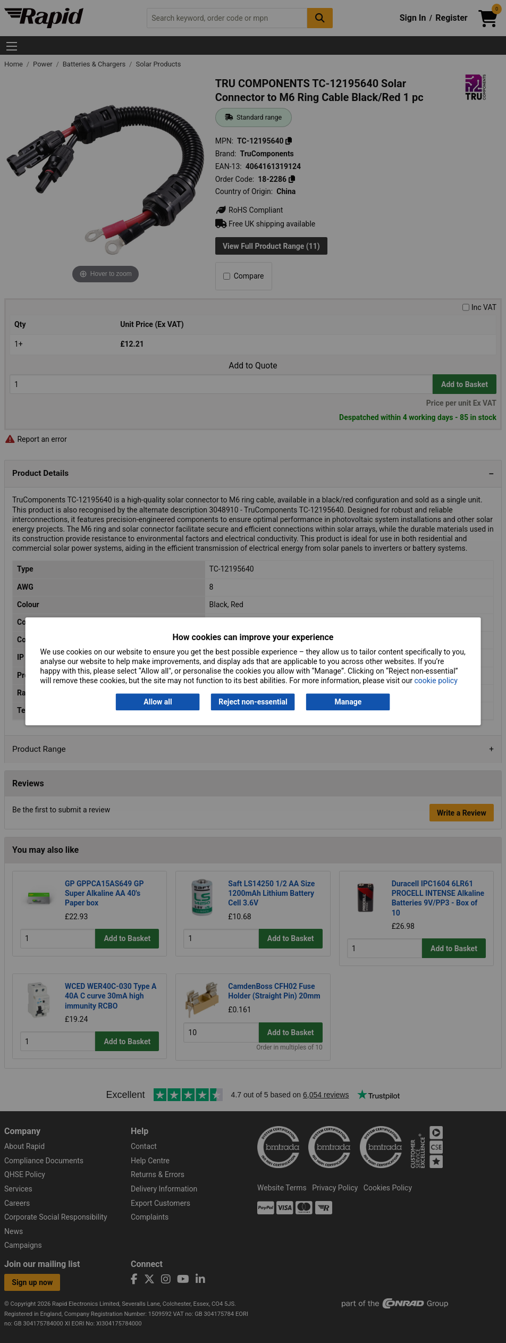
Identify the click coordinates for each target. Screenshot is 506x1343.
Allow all (158, 702)
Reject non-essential (252, 702)
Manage (348, 702)
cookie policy (435, 681)
